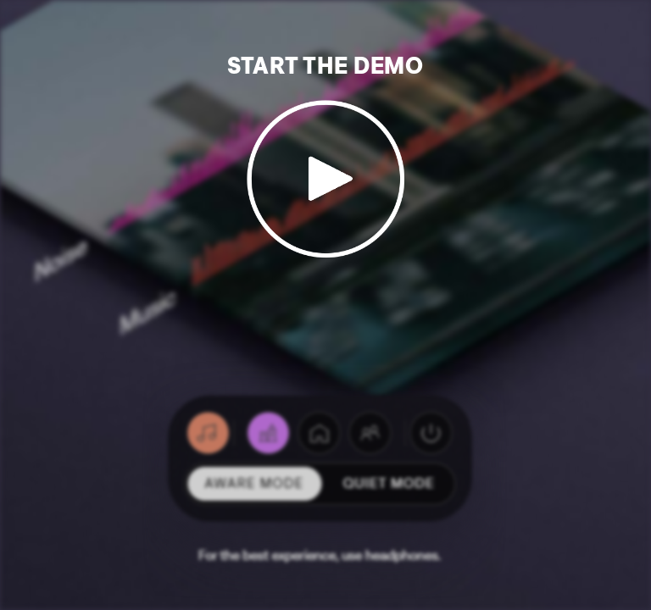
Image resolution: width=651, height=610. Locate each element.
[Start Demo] (325, 164)
